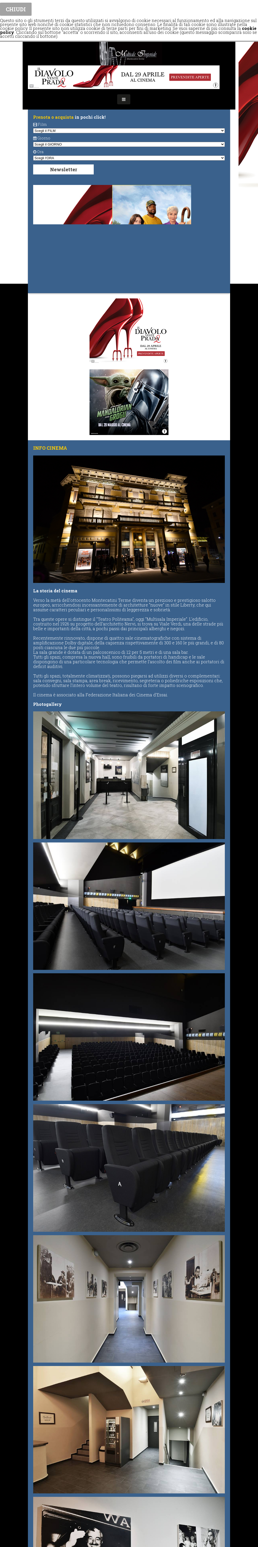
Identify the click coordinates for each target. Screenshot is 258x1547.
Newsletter (63, 169)
